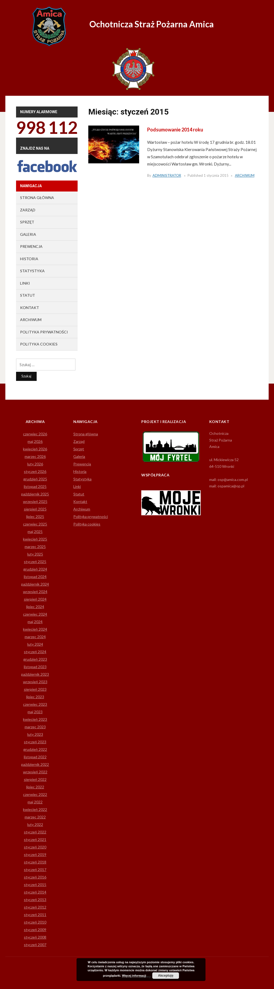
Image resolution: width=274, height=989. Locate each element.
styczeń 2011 (35, 914)
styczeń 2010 (35, 922)
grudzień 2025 (35, 479)
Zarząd (27, 210)
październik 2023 (35, 674)
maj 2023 (35, 711)
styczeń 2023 (35, 742)
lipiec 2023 (35, 696)
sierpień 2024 (35, 599)
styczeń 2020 (35, 847)
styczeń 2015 (35, 884)
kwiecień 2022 (35, 809)
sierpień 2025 (35, 509)
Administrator (167, 175)
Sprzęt (27, 222)
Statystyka (32, 271)
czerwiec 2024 (35, 614)
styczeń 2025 (35, 561)
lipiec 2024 (35, 606)
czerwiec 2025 (35, 524)
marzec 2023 (35, 727)
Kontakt (29, 307)
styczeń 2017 (35, 869)
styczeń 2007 (35, 944)
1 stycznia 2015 (216, 175)
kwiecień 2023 (35, 719)
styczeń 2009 (35, 929)
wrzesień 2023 (35, 681)
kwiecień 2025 (35, 539)
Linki (25, 283)
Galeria (28, 234)
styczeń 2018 (35, 862)
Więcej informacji (134, 975)
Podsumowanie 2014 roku (175, 130)
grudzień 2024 (35, 569)
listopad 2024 (35, 576)
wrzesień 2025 (35, 501)
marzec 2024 (35, 636)
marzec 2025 (35, 546)
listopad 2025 (35, 486)
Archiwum (244, 175)
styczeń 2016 (35, 877)
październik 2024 (35, 584)
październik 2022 (35, 764)
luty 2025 (35, 554)
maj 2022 (35, 802)
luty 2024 (35, 644)
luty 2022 (35, 824)
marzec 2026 (35, 456)
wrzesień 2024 (35, 591)
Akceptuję (165, 975)
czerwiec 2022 (35, 794)
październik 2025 (35, 494)
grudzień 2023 (35, 659)
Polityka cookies (39, 344)
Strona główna (37, 197)
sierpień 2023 (35, 689)
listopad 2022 (35, 757)
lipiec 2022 (35, 787)
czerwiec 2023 (35, 704)
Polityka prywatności (44, 332)
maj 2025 (35, 531)
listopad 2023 (35, 666)
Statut (27, 295)
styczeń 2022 (35, 832)
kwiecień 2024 (35, 629)
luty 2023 (35, 734)
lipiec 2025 (35, 516)
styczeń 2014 (35, 892)
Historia (29, 258)
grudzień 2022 (35, 749)
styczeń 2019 (35, 854)
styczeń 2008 (35, 937)
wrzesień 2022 (35, 772)
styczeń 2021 (35, 839)
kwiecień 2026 (35, 449)
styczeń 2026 (35, 471)
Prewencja (31, 246)
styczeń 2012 (35, 907)
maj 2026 (35, 441)
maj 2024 (35, 621)
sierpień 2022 (35, 779)
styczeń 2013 (35, 899)
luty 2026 (35, 464)
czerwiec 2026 (35, 434)
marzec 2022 (35, 817)
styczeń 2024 (35, 651)
